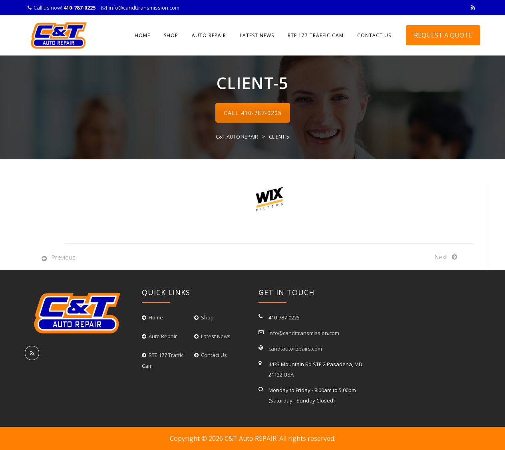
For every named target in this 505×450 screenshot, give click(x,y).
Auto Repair (209, 35)
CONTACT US (374, 35)
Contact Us (214, 355)
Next (441, 257)
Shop (171, 35)
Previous (64, 257)
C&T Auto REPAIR (250, 438)
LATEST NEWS (257, 35)
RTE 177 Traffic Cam (316, 35)
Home (142, 35)
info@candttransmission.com (144, 7)
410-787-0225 (261, 113)
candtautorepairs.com (295, 348)
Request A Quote (443, 35)
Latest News (216, 336)
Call (253, 113)
